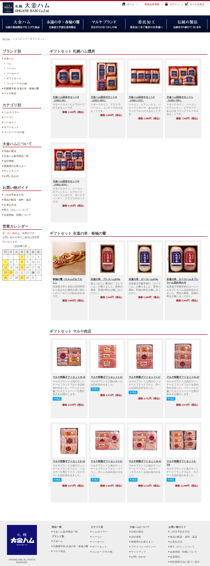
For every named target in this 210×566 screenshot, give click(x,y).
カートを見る (197, 4)
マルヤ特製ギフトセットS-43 (106, 377)
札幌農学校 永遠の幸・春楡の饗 (21, 88)
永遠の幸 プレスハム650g (105, 279)
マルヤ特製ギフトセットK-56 (69, 461)
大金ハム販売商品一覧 (16, 156)
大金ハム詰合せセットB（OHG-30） (66, 99)
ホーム (130, 4)
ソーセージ (13, 73)
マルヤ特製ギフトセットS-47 (144, 377)
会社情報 (9, 161)
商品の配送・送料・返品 (17, 199)
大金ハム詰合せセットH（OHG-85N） (66, 183)
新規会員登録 (152, 4)
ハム (9, 63)
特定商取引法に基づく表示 (185, 561)
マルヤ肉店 (10, 93)
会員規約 (175, 556)
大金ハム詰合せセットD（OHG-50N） (104, 99)
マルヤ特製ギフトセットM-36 (69, 377)
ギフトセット (14, 78)
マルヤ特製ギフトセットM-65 (145, 461)
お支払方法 (10, 204)
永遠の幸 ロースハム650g (143, 279)
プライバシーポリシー (143, 546)
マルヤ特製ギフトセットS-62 (106, 461)
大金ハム (28, 7)
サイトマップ (11, 171)
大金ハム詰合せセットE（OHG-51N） (142, 99)
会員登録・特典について (17, 215)
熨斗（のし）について (16, 209)
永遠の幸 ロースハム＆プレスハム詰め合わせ (183, 281)
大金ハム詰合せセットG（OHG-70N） (180, 99)
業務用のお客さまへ (15, 166)
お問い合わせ (11, 176)
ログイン (174, 4)
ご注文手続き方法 (14, 194)
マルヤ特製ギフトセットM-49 (183, 377)
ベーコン (11, 68)
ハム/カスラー (11, 112)
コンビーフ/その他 (17, 83)
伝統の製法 (10, 151)
